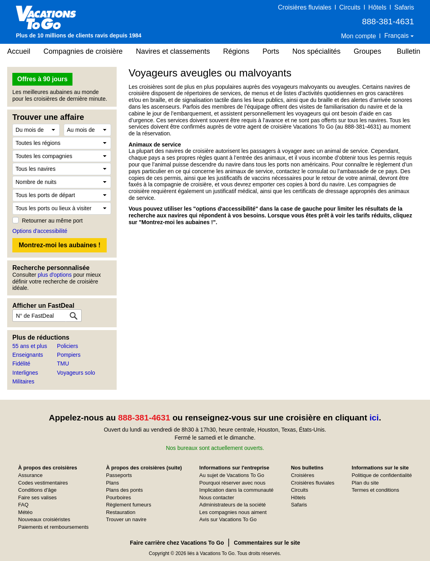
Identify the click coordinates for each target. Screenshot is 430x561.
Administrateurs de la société (232, 505)
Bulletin (408, 51)
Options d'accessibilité (39, 231)
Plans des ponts (124, 490)
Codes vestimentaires (43, 483)
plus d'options (55, 275)
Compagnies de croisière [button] (83, 51)
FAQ (23, 505)
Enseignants (27, 355)
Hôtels (377, 7)
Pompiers (68, 355)
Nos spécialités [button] (316, 51)
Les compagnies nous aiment (233, 512)
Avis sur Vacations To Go (228, 519)
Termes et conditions (375, 490)
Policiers (67, 346)
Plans (112, 483)
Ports (270, 51)
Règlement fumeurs (128, 505)
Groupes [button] (367, 51)
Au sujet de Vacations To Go (231, 475)
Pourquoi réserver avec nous (232, 483)
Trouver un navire (126, 519)
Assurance (30, 475)
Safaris (404, 7)
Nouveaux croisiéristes (44, 519)
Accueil (18, 51)
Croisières (303, 475)
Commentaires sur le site (267, 542)
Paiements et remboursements (53, 527)
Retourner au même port (52, 220)
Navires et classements (173, 51)
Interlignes (25, 372)
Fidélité (21, 363)
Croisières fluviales (304, 7)
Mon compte (358, 36)
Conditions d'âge (37, 490)
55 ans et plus (29, 346)
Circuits (349, 7)
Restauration (120, 512)
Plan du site (365, 483)
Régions (236, 51)
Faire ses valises (37, 497)
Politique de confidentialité (382, 475)
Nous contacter (216, 497)
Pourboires (118, 497)
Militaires (23, 381)
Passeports (119, 475)
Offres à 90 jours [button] (42, 79)
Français (397, 35)
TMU (63, 363)
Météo (25, 512)
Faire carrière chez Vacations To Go (177, 542)
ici (374, 417)
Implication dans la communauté (236, 490)
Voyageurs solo (76, 372)
